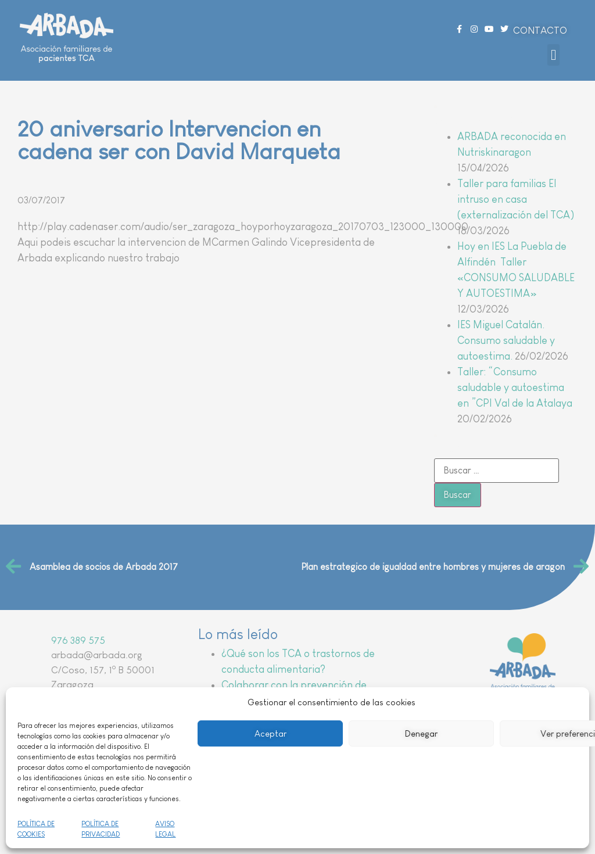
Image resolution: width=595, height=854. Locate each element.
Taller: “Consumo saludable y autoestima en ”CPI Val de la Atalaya (514, 387)
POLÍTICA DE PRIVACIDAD (100, 829)
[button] (553, 55)
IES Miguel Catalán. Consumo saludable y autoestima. (506, 340)
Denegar (421, 733)
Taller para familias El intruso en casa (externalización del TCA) (515, 199)
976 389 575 (78, 640)
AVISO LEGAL (165, 829)
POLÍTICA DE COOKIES (36, 829)
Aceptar (270, 733)
